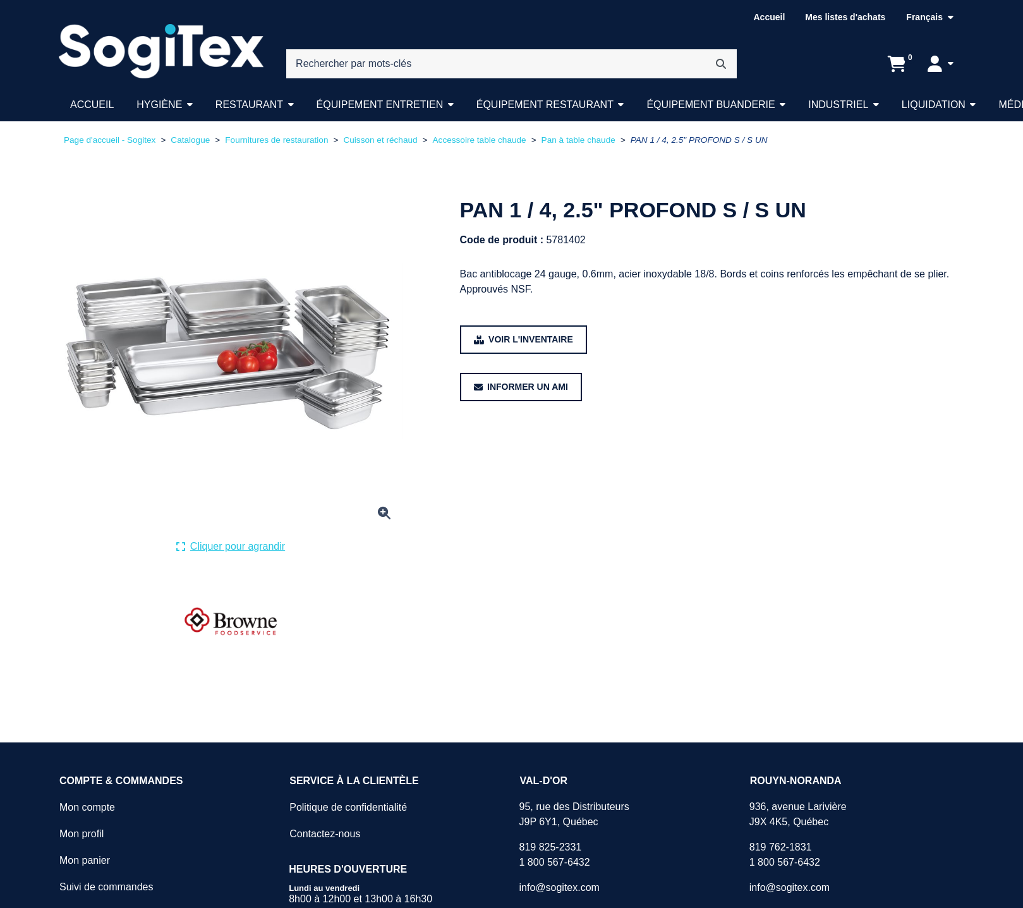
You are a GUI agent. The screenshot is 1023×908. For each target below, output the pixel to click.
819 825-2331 (550, 847)
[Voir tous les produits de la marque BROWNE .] (230, 622)
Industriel (838, 104)
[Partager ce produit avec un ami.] (521, 387)
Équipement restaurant (545, 104)
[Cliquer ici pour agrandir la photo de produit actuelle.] (230, 546)
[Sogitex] (161, 51)
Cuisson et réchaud (380, 140)
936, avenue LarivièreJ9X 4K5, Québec (798, 814)
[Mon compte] (940, 64)
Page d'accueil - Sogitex (109, 140)
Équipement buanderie (710, 104)
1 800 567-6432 (554, 862)
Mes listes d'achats (845, 17)
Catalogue (190, 140)
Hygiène (159, 104)
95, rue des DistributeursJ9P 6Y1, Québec (574, 814)
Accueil (769, 17)
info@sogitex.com (559, 887)
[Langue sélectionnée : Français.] (929, 17)
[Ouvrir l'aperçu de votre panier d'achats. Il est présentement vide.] (897, 64)
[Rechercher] (721, 64)
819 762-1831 (780, 847)
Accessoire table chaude (479, 140)
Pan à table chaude (578, 140)
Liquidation (933, 104)
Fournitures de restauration (276, 140)
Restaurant (249, 104)
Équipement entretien (380, 104)
